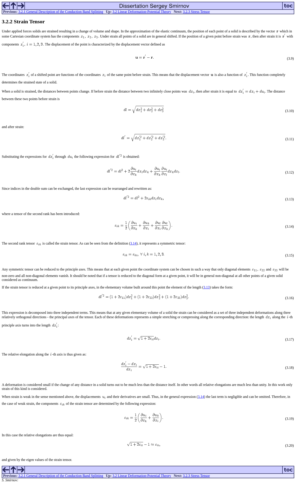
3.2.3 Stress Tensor (196, 12)
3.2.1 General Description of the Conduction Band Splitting (60, 12)
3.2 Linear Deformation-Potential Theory (141, 12)
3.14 (133, 243)
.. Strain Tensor (23, 21)
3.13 (206, 287)
